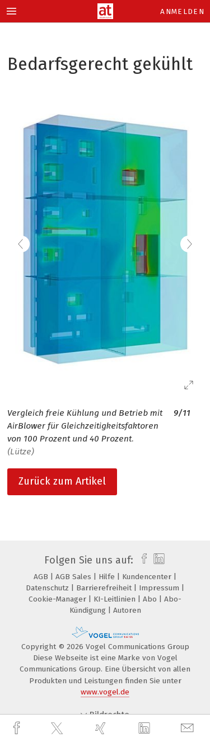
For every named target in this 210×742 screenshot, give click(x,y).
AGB (42, 576)
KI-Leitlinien (116, 599)
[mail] (189, 728)
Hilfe (108, 576)
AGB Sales (74, 576)
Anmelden (182, 11)
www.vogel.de (105, 692)
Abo (151, 599)
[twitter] (58, 728)
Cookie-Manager (58, 599)
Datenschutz (48, 588)
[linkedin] (145, 728)
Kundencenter (148, 576)
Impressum (160, 588)
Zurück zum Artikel (62, 481)
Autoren (127, 610)
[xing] (102, 728)
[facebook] (17, 728)
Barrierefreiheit (105, 588)
